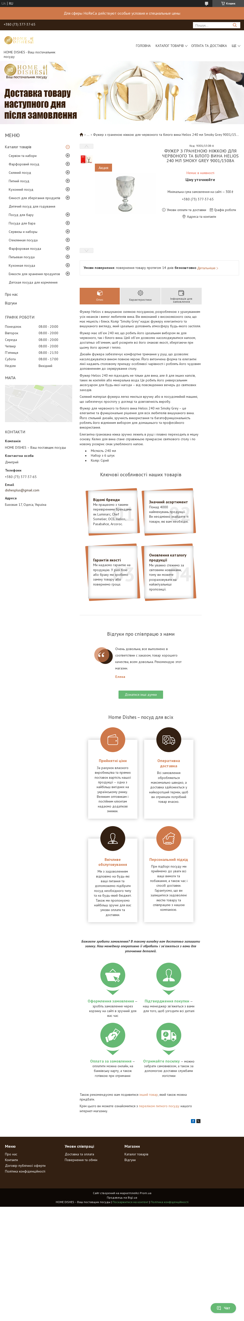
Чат (223, 1308)
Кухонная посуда (22, 265)
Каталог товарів (170, 45)
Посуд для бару (21, 215)
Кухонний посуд (21, 189)
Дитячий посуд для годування (32, 206)
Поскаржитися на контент (130, 1202)
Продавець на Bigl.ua (122, 1197)
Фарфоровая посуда (25, 248)
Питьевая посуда (22, 257)
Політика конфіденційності (25, 1171)
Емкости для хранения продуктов (34, 274)
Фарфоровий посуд (24, 164)
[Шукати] (234, 25)
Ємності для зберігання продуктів (34, 198)
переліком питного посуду (159, 1106)
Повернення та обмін (81, 1160)
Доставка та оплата (79, 1154)
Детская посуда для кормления (33, 282)
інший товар (148, 1094)
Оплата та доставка (209, 45)
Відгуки (11, 303)
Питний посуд (19, 181)
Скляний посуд (20, 172)
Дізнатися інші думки (141, 694)
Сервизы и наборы (23, 231)
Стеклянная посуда (23, 240)
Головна (143, 45)
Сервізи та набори (23, 155)
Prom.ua (145, 1193)
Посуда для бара (22, 223)
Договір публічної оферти (25, 1165)
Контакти (11, 1160)
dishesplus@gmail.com (22, 490)
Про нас (11, 294)
